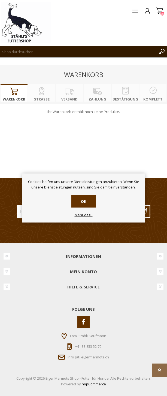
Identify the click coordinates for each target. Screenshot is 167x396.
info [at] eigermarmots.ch (88, 356)
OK (83, 201)
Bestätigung (125, 99)
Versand (69, 99)
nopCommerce (94, 384)
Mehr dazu (84, 215)
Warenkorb (159, 11)
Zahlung (97, 99)
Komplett (153, 99)
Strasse (42, 99)
